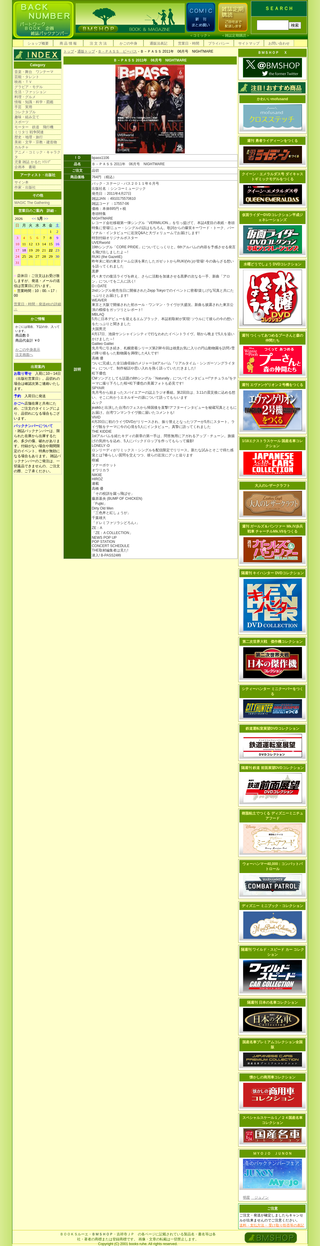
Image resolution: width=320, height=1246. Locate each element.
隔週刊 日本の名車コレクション (272, 1002)
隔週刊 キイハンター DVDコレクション (272, 573)
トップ (68, 51)
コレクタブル (25, 112)
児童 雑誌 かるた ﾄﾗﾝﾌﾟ (32, 162)
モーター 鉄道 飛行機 (33, 127)
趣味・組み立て (26, 117)
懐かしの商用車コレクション (272, 1077)
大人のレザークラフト (272, 486)
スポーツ (21, 122)
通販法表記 (158, 43)
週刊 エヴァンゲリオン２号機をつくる (272, 385)
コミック (200, 35)
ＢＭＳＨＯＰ (102, 1234)
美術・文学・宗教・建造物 (35, 142)
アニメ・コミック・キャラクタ (37, 154)
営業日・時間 (188, 43)
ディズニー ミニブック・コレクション (272, 906)
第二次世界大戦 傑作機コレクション (272, 642)
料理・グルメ (25, 97)
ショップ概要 (38, 43)
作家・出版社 (25, 187)
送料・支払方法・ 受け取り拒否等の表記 (271, 1225)
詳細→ (52, 211)
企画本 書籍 (25, 167)
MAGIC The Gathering (32, 203)
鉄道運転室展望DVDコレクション (272, 728)
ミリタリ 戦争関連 (29, 132)
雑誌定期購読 (235, 35)
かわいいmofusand (272, 99)
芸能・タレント (26, 77)
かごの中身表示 (27, 350)
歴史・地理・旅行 (28, 137)
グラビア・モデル (28, 87)
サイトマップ (248, 43)
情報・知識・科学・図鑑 (33, 102)
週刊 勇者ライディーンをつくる (272, 141)
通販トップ (86, 51)
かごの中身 (128, 43)
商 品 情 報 (68, 43)
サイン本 (21, 182)
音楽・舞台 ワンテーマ (33, 72)
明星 (246, 1197)
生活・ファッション (30, 92)
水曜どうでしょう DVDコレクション (273, 264)
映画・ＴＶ (23, 82)
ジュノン (260, 1197)
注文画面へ (24, 355)
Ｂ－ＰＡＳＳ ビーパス (117, 51)
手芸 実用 (23, 107)
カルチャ (21, 147)
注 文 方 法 (98, 43)
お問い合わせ (279, 43)
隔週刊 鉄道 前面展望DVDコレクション (272, 768)
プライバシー (218, 43)
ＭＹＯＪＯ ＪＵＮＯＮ (272, 1153)
